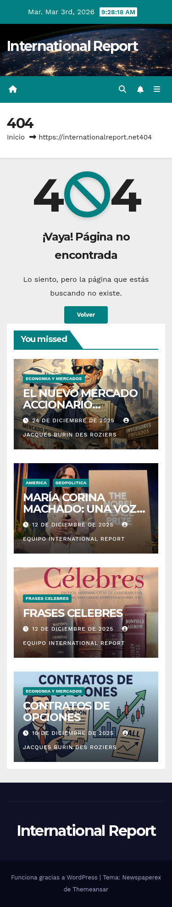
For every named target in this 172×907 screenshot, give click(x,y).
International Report (72, 46)
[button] (122, 89)
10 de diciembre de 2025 (74, 733)
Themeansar (90, 889)
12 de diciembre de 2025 (74, 524)
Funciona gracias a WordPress (55, 877)
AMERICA (36, 482)
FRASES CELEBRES (47, 598)
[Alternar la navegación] (157, 89)
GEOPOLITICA (70, 482)
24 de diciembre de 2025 (74, 420)
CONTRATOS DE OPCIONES (66, 711)
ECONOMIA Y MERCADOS (54, 378)
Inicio (16, 137)
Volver (86, 314)
